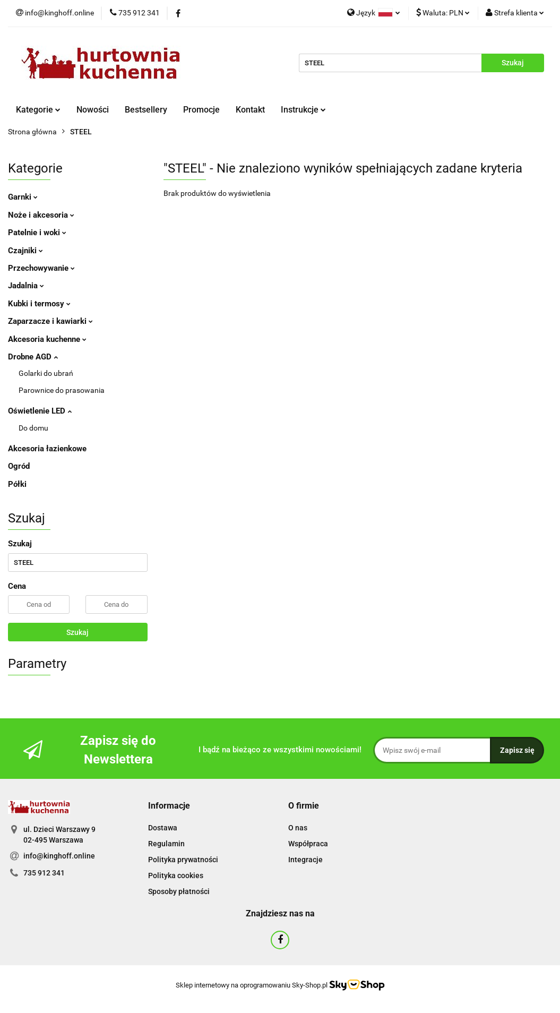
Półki (17, 484)
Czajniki (25, 250)
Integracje (305, 859)
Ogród (19, 466)
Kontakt (250, 110)
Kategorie (38, 110)
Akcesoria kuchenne (47, 339)
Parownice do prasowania (62, 390)
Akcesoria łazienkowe (47, 448)
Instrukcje (303, 110)
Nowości (92, 110)
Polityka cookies (175, 875)
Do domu (33, 428)
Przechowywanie (41, 268)
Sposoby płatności (179, 891)
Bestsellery (146, 110)
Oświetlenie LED (40, 411)
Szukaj (77, 632)
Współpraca (308, 843)
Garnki (23, 197)
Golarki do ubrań (46, 373)
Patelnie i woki (37, 232)
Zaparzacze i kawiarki (50, 321)
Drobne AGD (33, 357)
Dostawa (162, 827)
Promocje (201, 110)
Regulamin (166, 843)
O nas (297, 827)
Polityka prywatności (183, 859)
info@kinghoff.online (59, 856)
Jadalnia (26, 285)
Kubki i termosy (39, 303)
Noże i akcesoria (41, 215)
